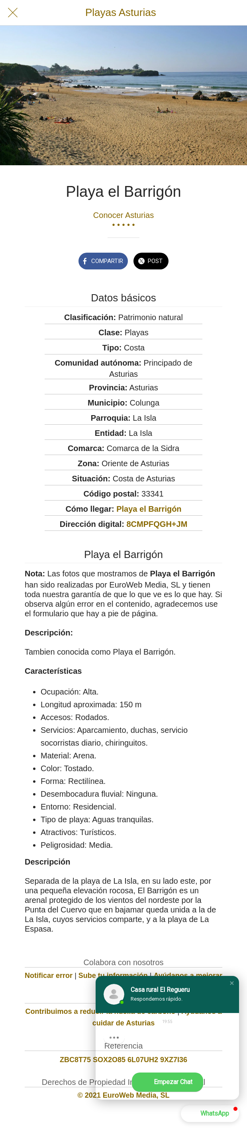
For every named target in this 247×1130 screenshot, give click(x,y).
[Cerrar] (13, 13)
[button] (232, 983)
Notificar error (49, 976)
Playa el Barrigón (148, 509)
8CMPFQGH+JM (157, 524)
